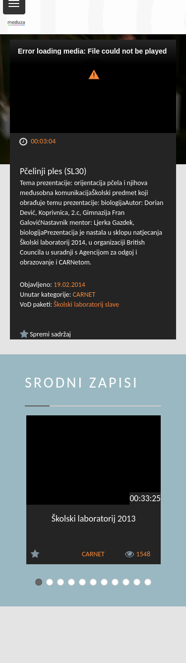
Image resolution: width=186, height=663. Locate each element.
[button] (93, 73)
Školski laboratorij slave (86, 304)
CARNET (83, 294)
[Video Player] (93, 86)
